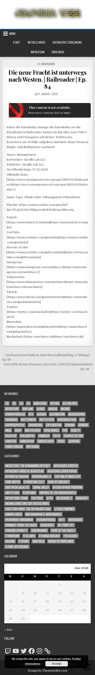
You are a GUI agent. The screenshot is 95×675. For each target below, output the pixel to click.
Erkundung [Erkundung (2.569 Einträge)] (35, 425)
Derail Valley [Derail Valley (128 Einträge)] (41, 487)
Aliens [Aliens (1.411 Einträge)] (40, 409)
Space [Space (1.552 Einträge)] (61, 441)
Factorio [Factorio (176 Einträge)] (37, 498)
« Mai (8, 629)
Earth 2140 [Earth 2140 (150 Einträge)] (12, 493)
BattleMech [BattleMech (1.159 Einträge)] (28, 419)
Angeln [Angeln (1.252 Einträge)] (53, 409)
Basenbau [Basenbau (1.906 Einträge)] (11, 419)
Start (16, 42)
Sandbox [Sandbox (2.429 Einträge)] (44, 436)
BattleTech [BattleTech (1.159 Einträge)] (47, 419)
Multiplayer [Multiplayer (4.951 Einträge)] (32, 430)
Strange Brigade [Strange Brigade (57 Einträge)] (49, 536)
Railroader (48, 64)
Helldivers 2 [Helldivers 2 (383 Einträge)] (64, 498)
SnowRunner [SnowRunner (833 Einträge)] (39, 530)
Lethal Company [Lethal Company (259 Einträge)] (64, 509)
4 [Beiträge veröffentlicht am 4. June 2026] (47, 584)
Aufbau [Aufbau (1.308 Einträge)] (41, 414)
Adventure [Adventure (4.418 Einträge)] (12, 409)
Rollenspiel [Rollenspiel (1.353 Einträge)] (27, 436)
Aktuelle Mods (36, 42)
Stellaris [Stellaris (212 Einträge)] (29, 536)
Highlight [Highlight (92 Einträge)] (82, 498)
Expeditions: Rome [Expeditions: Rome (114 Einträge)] (16, 498)
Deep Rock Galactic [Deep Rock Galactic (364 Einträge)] (17, 487)
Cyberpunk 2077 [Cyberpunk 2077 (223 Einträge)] (34, 482)
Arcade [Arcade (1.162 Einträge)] (65, 409)
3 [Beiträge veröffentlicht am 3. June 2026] (35, 584)
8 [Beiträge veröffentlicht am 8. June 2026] (11, 593)
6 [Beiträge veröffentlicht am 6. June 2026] (72, 584)
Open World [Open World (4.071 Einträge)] (51, 430)
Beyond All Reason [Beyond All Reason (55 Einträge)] (16, 476)
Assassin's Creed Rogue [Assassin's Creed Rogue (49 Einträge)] (62, 471)
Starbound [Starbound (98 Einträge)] (12, 536)
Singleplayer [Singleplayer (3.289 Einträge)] (45, 441)
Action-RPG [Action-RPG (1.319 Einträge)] (70, 403)
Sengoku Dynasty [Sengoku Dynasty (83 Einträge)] (16, 530)
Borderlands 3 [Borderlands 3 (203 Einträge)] (41, 476)
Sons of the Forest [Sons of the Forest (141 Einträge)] (63, 530)
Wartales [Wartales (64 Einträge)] (38, 541)
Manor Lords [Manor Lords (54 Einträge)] (13, 514)
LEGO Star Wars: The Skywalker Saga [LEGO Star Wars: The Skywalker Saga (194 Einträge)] (28, 509)
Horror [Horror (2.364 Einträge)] (83, 425)
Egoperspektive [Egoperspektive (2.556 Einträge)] (15, 425)
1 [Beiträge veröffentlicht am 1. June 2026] (10, 584)
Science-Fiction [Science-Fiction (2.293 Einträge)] (73, 436)
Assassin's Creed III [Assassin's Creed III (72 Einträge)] (66, 466)
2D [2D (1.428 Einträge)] (7, 403)
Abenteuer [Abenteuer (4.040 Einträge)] (40, 403)
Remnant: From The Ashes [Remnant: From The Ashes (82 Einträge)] (21, 525)
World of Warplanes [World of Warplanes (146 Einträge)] (61, 541)
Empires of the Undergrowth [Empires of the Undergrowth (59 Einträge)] (58, 493)
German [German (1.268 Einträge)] (69, 425)
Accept (56, 663)
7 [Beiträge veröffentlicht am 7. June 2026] (84, 584)
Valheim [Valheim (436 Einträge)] (10, 541)
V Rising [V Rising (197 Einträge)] (24, 541)
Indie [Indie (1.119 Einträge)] (8, 430)
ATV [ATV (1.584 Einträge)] (31, 414)
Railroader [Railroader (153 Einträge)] (75, 520)
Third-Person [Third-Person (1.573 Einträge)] (13, 446)
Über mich (58, 52)
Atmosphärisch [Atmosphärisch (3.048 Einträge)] (15, 414)
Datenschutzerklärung (67, 42)
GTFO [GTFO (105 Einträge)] (50, 498)
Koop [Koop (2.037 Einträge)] (18, 430)
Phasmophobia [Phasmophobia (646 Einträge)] (46, 520)
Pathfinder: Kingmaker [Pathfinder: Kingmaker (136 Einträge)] (19, 520)
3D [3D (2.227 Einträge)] (21, 403)
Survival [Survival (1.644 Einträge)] (74, 441)
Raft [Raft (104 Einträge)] (62, 520)
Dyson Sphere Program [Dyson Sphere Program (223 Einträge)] (67, 487)
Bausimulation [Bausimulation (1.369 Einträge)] (67, 419)
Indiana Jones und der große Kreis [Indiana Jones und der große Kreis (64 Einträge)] (27, 503)
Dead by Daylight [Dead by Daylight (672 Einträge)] (58, 482)
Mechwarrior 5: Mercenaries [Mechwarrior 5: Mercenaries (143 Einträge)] (43, 514)
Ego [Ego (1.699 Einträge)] (82, 419)
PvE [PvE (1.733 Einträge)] (65, 430)
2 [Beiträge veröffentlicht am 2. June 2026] (23, 584)
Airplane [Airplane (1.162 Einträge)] (28, 409)
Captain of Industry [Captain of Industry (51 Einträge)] (67, 476)
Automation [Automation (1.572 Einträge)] (57, 414)
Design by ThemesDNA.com (47, 670)
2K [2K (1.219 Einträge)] (14, 403)
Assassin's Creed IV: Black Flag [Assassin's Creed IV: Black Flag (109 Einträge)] (24, 471)
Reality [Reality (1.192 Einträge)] (75, 430)
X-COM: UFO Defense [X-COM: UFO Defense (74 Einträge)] (16, 547)
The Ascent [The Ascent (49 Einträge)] (70, 536)
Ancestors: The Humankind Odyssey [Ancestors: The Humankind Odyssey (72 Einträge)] (27, 466)
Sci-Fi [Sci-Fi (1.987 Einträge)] (56, 436)
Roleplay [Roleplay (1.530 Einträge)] (10, 436)
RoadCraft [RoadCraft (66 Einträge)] (47, 525)
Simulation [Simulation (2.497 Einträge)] (27, 441)
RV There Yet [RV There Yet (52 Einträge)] (66, 525)
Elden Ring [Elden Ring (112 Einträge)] (29, 493)
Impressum (37, 52)
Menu (12, 33)
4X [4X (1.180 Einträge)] (28, 403)
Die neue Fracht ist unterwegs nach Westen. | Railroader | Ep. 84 (47, 79)
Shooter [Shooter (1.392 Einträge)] (10, 441)
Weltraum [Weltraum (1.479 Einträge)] (32, 446)
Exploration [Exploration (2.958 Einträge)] (53, 425)
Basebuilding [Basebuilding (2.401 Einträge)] (77, 414)
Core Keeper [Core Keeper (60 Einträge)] (12, 482)
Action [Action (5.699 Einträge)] (55, 403)
